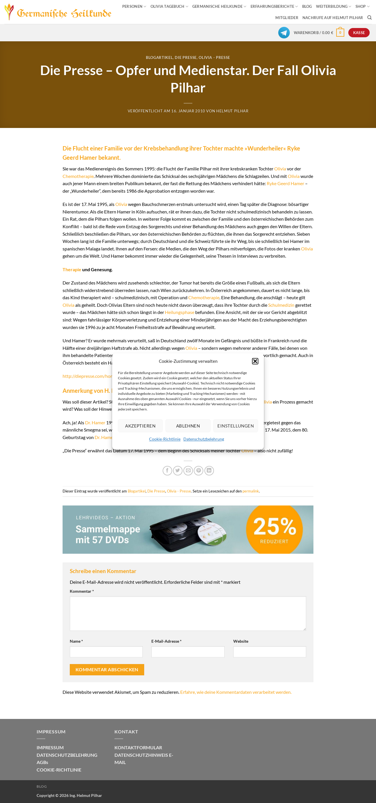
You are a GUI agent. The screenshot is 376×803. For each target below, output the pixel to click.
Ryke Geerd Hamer (285, 183)
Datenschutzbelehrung (203, 438)
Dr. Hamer (95, 422)
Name (76, 641)
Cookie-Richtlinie (165, 438)
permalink (250, 491)
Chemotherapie (78, 176)
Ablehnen (188, 425)
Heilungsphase (179, 312)
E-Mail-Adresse (166, 641)
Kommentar (82, 591)
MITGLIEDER (286, 17)
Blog (42, 786)
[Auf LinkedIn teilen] (209, 470)
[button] (255, 361)
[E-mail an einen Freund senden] (188, 470)
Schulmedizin (281, 305)
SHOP (363, 6)
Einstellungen (235, 425)
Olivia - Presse (214, 57)
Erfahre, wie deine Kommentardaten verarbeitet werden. (236, 692)
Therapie (72, 269)
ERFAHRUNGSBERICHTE (274, 6)
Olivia (280, 168)
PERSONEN (134, 6)
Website (240, 641)
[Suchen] (369, 17)
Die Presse (185, 57)
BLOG (307, 6)
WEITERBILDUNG (333, 6)
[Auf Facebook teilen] (167, 470)
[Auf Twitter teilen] (178, 470)
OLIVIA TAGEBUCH (169, 6)
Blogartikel (159, 57)
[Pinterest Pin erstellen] (198, 470)
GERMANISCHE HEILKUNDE (219, 6)
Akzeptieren (140, 425)
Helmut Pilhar (232, 111)
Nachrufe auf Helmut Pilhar (332, 17)
